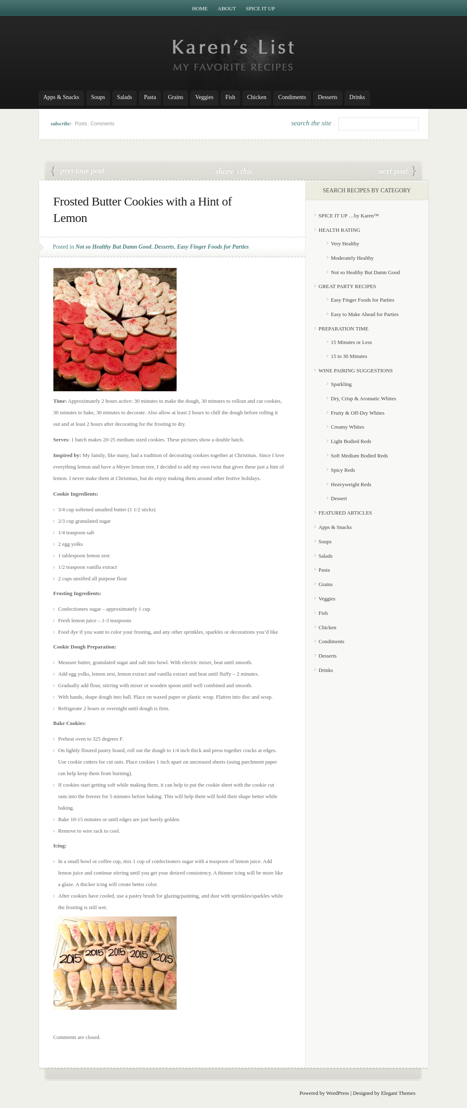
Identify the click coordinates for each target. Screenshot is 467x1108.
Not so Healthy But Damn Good (114, 247)
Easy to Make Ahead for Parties (365, 314)
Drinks (357, 97)
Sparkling (341, 384)
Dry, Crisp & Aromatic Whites (363, 398)
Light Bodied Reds (351, 441)
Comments (103, 124)
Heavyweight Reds (351, 484)
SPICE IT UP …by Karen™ (349, 215)
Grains (175, 97)
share (225, 171)
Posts (81, 124)
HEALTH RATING (340, 230)
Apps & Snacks (61, 97)
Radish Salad (397, 171)
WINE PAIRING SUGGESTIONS (356, 370)
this (244, 171)
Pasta (150, 97)
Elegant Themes (398, 1093)
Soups (98, 97)
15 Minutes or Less (351, 342)
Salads (124, 97)
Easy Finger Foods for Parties (213, 247)
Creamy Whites (347, 427)
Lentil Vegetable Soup (78, 171)
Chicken (257, 97)
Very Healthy (345, 243)
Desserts (327, 97)
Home (200, 8)
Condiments (292, 97)
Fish (230, 97)
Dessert (339, 498)
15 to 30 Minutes (349, 356)
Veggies (204, 97)
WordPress (337, 1093)
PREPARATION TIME (344, 328)
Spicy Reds (343, 470)
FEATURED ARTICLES (345, 513)
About (227, 8)
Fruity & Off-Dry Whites (358, 413)
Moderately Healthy (352, 258)
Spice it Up (260, 8)
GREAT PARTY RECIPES (347, 286)
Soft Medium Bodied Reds (359, 455)
